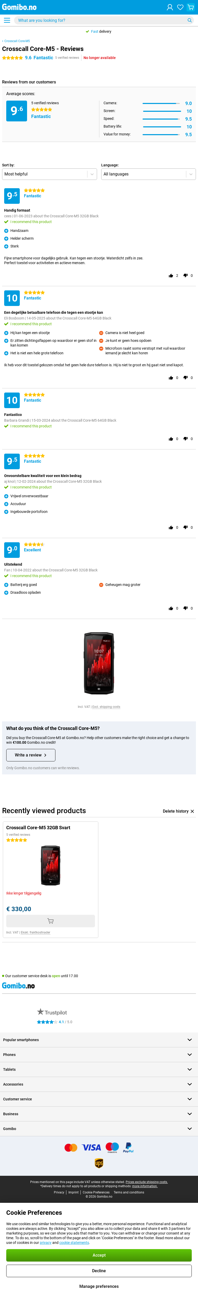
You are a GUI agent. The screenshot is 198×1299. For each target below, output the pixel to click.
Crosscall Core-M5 (17, 41)
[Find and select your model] (104, 20)
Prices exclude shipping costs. (147, 1182)
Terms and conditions (129, 1192)
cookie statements (74, 1243)
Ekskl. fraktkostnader (35, 932)
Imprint (73, 1192)
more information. (145, 1186)
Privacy (59, 1192)
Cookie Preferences (96, 1192)
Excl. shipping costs (106, 707)
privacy (46, 1243)
